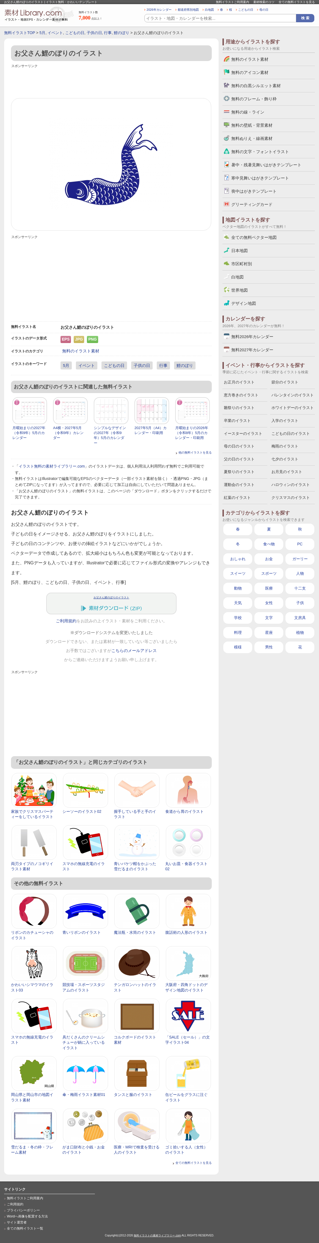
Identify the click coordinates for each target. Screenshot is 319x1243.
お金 (269, 559)
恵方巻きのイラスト (241, 395)
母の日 (263, 9)
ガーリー (300, 559)
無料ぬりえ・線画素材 (252, 138)
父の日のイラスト (239, 459)
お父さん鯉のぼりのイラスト (111, 597)
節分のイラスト (284, 382)
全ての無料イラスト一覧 (25, 1228)
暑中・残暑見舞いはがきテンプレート (266, 164)
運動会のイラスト (239, 484)
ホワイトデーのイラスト (292, 407)
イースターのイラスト (243, 433)
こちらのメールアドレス (134, 650)
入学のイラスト (284, 420)
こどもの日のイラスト (290, 433)
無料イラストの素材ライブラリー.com (157, 1235)
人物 (300, 573)
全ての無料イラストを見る (297, 2)
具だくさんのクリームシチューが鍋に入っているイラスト (83, 1042)
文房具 (300, 617)
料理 (238, 632)
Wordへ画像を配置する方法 (27, 1216)
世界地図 (239, 290)
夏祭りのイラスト (239, 471)
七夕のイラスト (284, 459)
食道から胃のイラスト (184, 811)
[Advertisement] (111, 81)
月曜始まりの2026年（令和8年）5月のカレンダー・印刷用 (191, 433)
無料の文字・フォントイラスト (260, 151)
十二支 (300, 588)
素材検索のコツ (263, 2)
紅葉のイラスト (237, 497)
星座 (269, 632)
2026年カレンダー (159, 9)
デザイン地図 (243, 303)
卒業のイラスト (237, 420)
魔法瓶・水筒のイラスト (135, 932)
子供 (300, 603)
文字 (269, 617)
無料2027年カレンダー (252, 349)
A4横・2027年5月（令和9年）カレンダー (68, 433)
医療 (269, 588)
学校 (238, 617)
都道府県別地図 (188, 9)
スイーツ (238, 573)
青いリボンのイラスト (81, 932)
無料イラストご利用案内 (232, 2)
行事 (108, 33)
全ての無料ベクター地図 (254, 237)
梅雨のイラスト (284, 446)
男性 (269, 647)
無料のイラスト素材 (80, 351)
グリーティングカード (252, 204)
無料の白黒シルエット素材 (256, 85)
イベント (55, 33)
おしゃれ (238, 559)
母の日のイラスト (239, 446)
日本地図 (239, 250)
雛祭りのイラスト (239, 407)
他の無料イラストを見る (195, 452)
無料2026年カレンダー (252, 336)
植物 (300, 632)
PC (299, 544)
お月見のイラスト (286, 471)
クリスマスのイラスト (290, 497)
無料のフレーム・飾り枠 (254, 98)
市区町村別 (241, 263)
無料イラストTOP (19, 33)
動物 (238, 588)
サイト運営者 (17, 1222)
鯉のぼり (121, 33)
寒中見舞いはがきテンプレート (260, 178)
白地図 (209, 9)
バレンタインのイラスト (292, 395)
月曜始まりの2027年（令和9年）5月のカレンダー (28, 433)
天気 (238, 603)
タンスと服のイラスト (133, 1094)
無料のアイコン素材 (249, 72)
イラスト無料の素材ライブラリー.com (52, 466)
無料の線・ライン (247, 112)
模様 (238, 647)
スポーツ (269, 573)
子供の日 (94, 33)
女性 (269, 603)
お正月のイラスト (239, 382)
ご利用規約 (66, 621)
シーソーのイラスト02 (81, 811)
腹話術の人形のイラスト (186, 932)
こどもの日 (245, 9)
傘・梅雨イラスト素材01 (83, 1094)
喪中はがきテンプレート (254, 191)
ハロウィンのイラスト (290, 484)
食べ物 (269, 544)
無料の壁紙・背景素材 (252, 125)
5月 (42, 33)
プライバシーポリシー (23, 1210)
